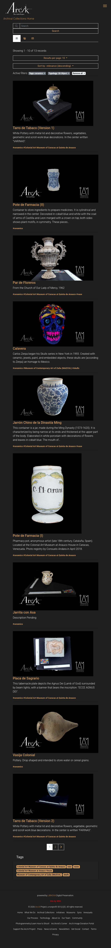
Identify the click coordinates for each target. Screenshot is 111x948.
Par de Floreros (24, 283)
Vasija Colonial (24, 755)
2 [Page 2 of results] (55, 847)
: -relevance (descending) (54, 66)
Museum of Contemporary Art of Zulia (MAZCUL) (39, 875)
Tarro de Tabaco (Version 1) (33, 128)
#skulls (75, 368)
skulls (66, 875)
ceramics (37, 73)
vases (76, 867)
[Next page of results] (61, 847)
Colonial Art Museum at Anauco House (34, 871)
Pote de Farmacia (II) (28, 205)
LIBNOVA (52, 895)
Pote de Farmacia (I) (28, 536)
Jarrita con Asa (24, 612)
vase (69, 867)
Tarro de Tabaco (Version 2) (33, 821)
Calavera (19, 348)
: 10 (54, 58)
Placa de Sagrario (26, 678)
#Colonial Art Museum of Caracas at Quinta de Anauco (49, 147)
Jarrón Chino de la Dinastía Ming (37, 423)
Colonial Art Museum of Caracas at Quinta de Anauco (41, 867)
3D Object (59, 73)
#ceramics (18, 147)
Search (55, 31)
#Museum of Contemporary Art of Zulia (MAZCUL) (47, 368)
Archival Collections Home (18, 18)
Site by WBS (55, 901)
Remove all (79, 73)
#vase (79, 294)
